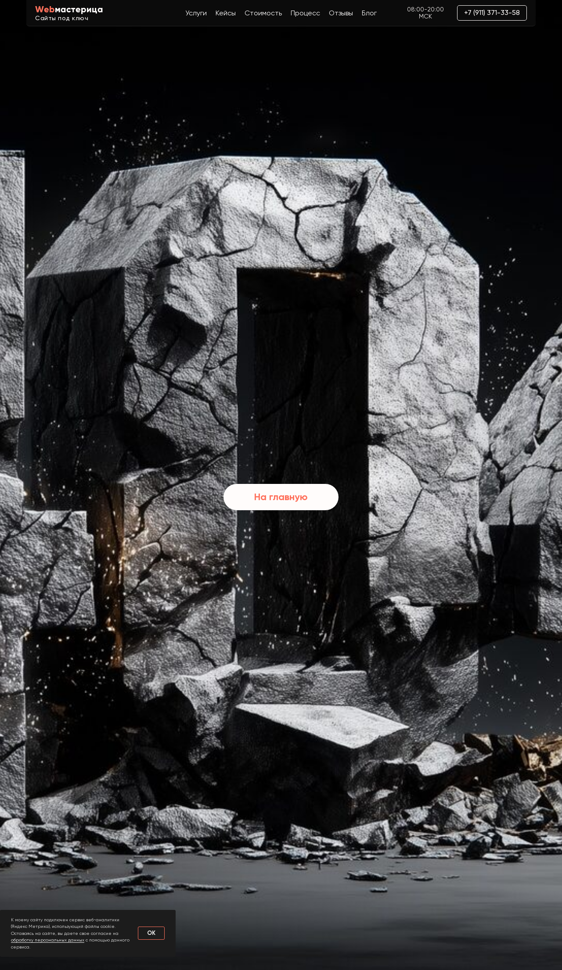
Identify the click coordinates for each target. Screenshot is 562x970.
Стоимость (263, 13)
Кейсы (226, 13)
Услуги (196, 13)
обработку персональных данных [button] (47, 940)
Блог (369, 13)
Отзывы (341, 13)
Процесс (305, 13)
